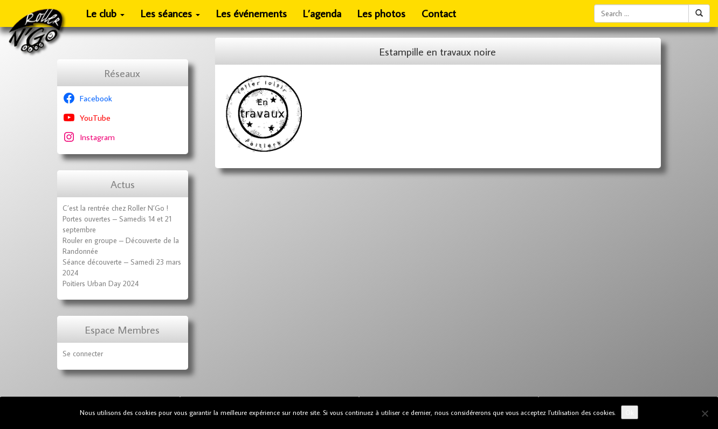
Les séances (171, 16)
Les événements (251, 13)
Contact (439, 13)
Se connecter (83, 353)
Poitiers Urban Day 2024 (101, 283)
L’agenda (322, 13)
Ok (629, 412)
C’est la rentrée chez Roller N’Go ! (115, 208)
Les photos (381, 13)
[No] (704, 413)
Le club (105, 16)
